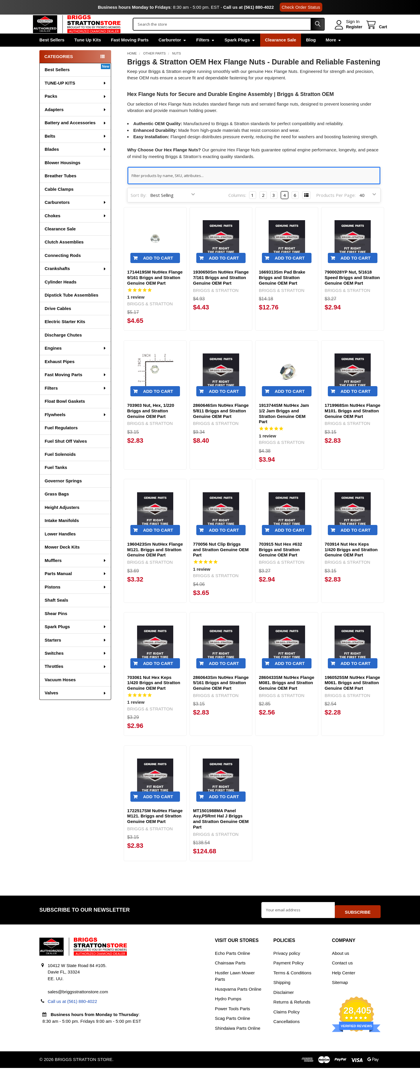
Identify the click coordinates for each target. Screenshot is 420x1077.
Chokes (75, 227)
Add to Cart (158, 270)
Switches (75, 665)
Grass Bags (57, 506)
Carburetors (75, 214)
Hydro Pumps (228, 1008)
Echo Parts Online (232, 962)
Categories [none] (58, 68)
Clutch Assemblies (64, 254)
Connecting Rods (63, 267)
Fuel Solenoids (60, 466)
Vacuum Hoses (60, 691)
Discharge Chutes (63, 347)
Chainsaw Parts (230, 972)
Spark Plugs (240, 52)
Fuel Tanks (56, 479)
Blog (311, 52)
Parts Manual (75, 585)
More (334, 52)
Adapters (75, 121)
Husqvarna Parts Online (238, 998)
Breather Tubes (60, 187)
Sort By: (138, 207)
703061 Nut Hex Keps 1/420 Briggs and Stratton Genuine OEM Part (153, 695)
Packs (75, 108)
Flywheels (75, 426)
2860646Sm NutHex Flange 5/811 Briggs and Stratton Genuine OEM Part (221, 423)
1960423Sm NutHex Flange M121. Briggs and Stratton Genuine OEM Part (155, 562)
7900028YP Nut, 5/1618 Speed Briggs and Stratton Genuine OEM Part (352, 290)
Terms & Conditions (292, 982)
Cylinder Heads (60, 294)
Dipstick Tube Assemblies (71, 307)
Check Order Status (301, 7)
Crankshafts (75, 280)
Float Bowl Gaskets (65, 413)
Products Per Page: (336, 207)
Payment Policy (288, 972)
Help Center (343, 982)
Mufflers (75, 572)
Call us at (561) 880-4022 (248, 7)
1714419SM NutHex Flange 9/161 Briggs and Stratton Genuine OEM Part (155, 290)
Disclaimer (283, 1001)
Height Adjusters (62, 519)
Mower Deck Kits (62, 559)
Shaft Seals (56, 612)
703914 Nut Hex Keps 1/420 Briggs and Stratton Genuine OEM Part (351, 562)
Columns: (237, 207)
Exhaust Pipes (60, 373)
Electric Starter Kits (65, 333)
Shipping (281, 991)
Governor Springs (63, 493)
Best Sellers (51, 52)
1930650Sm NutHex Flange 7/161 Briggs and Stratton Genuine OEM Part (221, 290)
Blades (75, 161)
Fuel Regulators (61, 439)
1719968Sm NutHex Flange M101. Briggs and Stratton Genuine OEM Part (352, 423)
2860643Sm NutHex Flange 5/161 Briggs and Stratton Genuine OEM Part (221, 695)
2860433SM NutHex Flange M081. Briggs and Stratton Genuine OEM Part (286, 695)
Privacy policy (286, 962)
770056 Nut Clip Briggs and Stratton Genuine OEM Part (221, 562)
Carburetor (172, 52)
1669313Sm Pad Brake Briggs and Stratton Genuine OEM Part (282, 290)
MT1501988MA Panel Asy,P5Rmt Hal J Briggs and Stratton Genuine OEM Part (221, 831)
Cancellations (286, 1030)
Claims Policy (286, 1020)
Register (348, 33)
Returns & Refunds (291, 1011)
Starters (75, 652)
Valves (75, 705)
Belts (75, 148)
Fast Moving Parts (129, 52)
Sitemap (340, 991)
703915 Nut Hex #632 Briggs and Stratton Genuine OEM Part (280, 562)
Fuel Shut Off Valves (66, 453)
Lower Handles (60, 546)
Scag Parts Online (232, 1027)
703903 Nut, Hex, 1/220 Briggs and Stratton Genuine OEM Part (150, 423)
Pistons (75, 599)
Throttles (75, 678)
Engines (75, 360)
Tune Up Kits (87, 52)
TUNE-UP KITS (75, 95)
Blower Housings (62, 174)
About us (340, 962)
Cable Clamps (59, 201)
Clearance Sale (280, 52)
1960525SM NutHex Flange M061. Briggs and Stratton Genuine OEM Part (352, 695)
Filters (205, 52)
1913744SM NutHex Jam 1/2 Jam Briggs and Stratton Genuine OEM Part (284, 426)
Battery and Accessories (75, 134)
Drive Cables (58, 320)
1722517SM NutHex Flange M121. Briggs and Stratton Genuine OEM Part (155, 828)
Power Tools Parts (232, 1017)
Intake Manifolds (62, 532)
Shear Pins (56, 625)
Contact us (342, 972)
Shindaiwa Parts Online (237, 1037)
